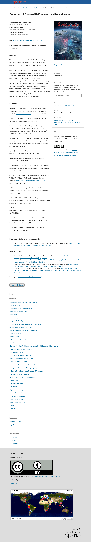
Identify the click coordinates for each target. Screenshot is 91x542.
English (11, 425)
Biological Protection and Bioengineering (22, 349)
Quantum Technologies (16, 393)
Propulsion (13, 386)
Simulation (13, 315)
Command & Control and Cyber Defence (21, 327)
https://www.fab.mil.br (23, 114)
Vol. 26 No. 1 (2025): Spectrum (32, 8)
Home (11, 8)
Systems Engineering (16, 390)
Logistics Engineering (16, 321)
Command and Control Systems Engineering (23, 330)
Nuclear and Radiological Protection (21, 355)
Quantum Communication (18, 402)
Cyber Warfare (14, 336)
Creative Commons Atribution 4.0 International (44, 476)
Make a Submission (17, 285)
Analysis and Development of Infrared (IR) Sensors (25, 365)
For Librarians (13, 443)
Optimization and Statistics (18, 311)
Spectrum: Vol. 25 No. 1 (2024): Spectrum (32, 262)
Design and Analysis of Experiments (21, 308)
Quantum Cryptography (17, 396)
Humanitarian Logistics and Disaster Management (25, 324)
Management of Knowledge (18, 340)
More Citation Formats (63, 95)
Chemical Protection (16, 352)
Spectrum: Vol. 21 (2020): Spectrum (43, 245)
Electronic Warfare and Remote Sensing (21, 358)
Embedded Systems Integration (19, 374)
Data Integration (15, 333)
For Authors (13, 440)
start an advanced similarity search (29, 277)
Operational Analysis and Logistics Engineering (23, 302)
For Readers (13, 437)
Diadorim (13, 483)
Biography (13, 408)
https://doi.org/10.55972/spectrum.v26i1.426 (27, 40)
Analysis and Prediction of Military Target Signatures (26, 368)
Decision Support (15, 318)
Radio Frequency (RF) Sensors (64, 120)
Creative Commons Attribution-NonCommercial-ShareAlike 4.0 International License (66, 152)
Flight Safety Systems (16, 305)
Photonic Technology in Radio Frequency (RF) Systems (26, 371)
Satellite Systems (15, 343)
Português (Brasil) (15, 421)
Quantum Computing (16, 399)
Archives (18, 8)
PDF (58, 66)
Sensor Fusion (14, 380)
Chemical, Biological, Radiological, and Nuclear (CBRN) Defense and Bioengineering (34, 346)
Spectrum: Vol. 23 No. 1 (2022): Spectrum (33, 258)
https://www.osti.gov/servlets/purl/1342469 (30, 180)
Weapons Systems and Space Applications (22, 377)
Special (11, 405)
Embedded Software (16, 383)
